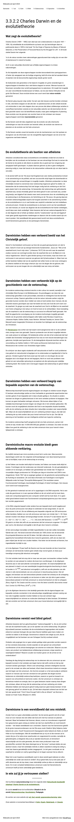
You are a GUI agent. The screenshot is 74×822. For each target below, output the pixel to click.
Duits (38, 802)
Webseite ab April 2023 (11, 4)
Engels (43, 802)
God (33, 797)
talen (59, 797)
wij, (30, 797)
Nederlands (50, 802)
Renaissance (12, 330)
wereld (37, 797)
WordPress (67, 818)
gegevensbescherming (49, 797)
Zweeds (60, 802)
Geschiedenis (30, 792)
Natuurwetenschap (18, 792)
